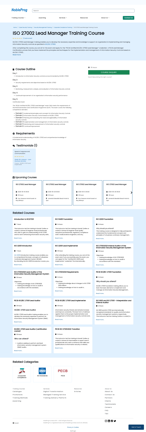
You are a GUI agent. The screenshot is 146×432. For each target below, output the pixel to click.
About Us (104, 18)
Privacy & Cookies (73, 427)
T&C (106, 414)
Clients (108, 401)
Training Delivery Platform (54, 398)
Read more (17, 55)
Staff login (73, 431)
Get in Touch (136, 427)
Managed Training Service (54, 395)
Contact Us (128, 18)
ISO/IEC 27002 (50, 44)
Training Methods (20, 398)
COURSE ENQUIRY (109, 72)
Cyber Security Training (25, 27)
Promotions (18, 395)
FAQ (106, 410)
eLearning (42, 18)
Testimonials (110, 404)
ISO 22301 (17, 255)
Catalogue (17, 391)
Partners (108, 398)
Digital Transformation (53, 391)
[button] (131, 192)
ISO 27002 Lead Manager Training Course (86, 27)
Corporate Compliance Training (63, 27)
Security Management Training (43, 27)
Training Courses (18, 18)
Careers (108, 407)
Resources (84, 18)
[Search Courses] (83, 10)
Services (62, 18)
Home (15, 27)
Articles (77, 391)
